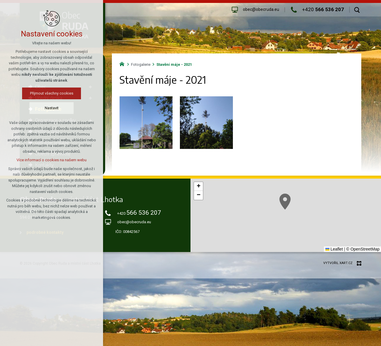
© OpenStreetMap (363, 249)
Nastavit (52, 108)
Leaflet (334, 249)
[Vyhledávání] (357, 9)
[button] (285, 202)
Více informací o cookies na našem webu (51, 160)
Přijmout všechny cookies (51, 93)
